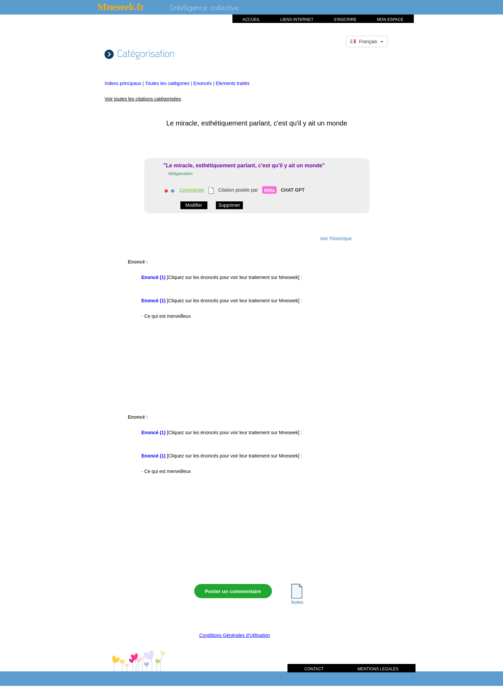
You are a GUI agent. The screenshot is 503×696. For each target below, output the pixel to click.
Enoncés (203, 83)
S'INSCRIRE (345, 19)
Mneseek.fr (120, 6)
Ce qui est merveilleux (167, 316)
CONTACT (314, 669)
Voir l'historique (336, 238)
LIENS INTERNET (296, 19)
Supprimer (229, 205)
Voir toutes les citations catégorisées (143, 99)
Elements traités (232, 83)
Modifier (193, 205)
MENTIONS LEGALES (377, 669)
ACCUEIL (251, 19)
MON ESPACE (390, 19)
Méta (269, 190)
